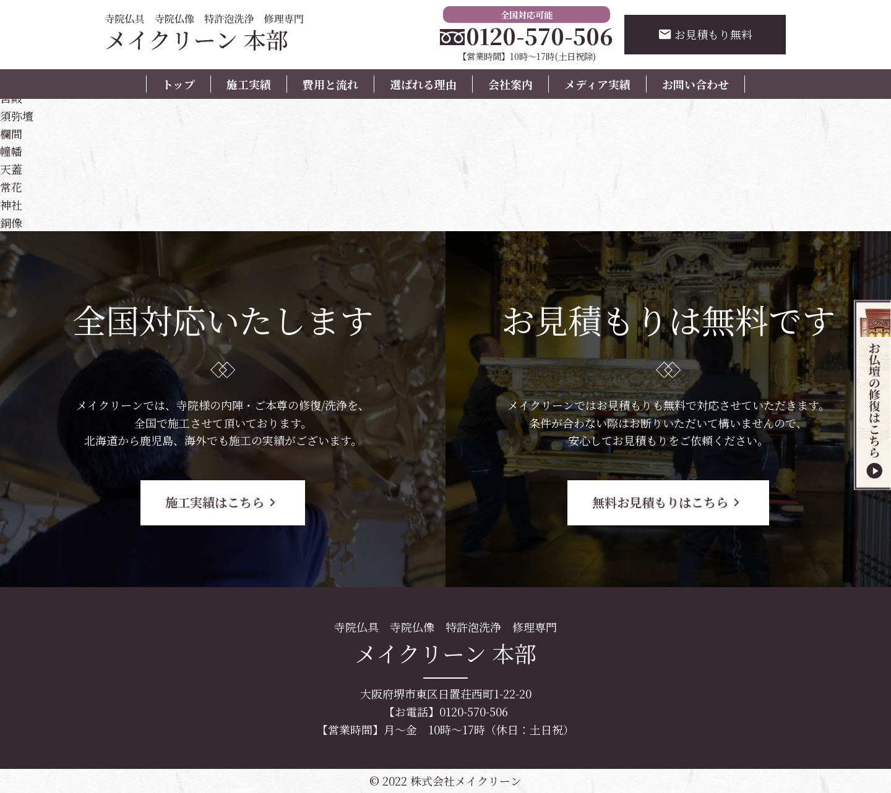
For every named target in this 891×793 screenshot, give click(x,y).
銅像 (11, 222)
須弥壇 (16, 116)
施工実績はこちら (222, 502)
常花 (11, 187)
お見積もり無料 (705, 34)
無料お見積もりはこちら (668, 502)
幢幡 (11, 151)
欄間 (11, 133)
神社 (11, 205)
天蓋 (11, 169)
